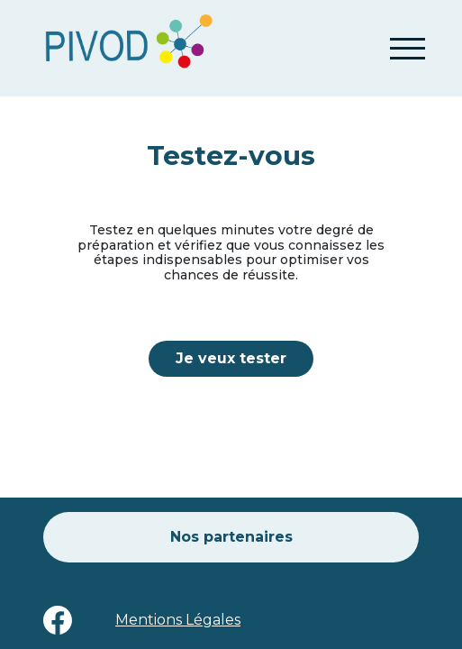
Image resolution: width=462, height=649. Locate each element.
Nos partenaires (231, 536)
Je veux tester (231, 358)
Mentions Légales (177, 619)
